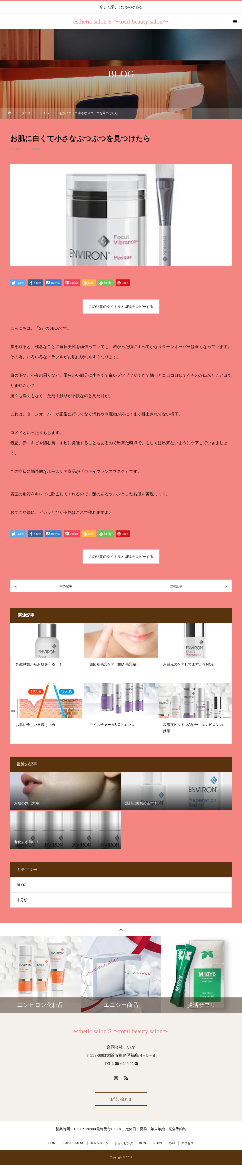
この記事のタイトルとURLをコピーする (121, 306)
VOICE (158, 1143)
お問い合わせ (121, 1099)
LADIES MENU (74, 1143)
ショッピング (124, 1143)
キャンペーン (99, 1143)
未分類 (22, 900)
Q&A (172, 1143)
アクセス (187, 1143)
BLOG (37, 149)
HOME (53, 1143)
